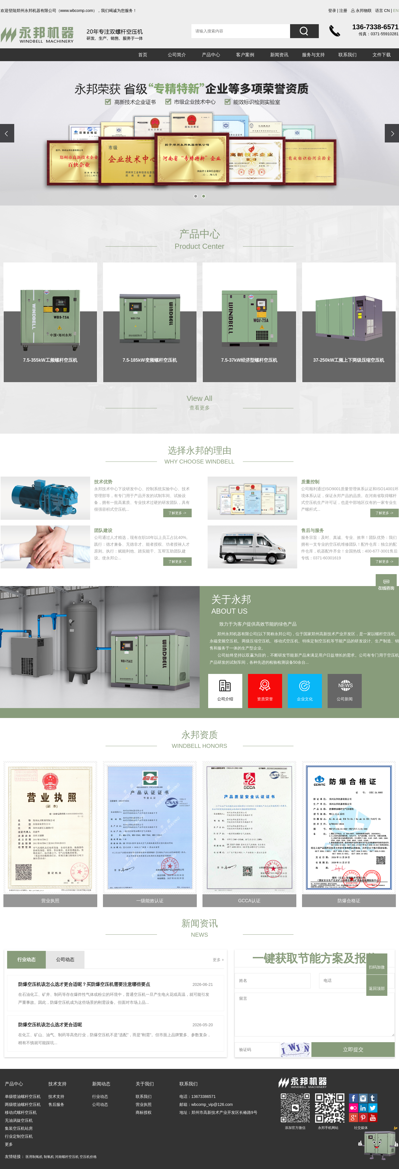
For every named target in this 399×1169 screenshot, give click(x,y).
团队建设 (103, 530)
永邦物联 (361, 10)
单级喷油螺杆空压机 (23, 1096)
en (395, 10)
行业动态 (100, 1096)
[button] (196, 196)
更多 (9, 1144)
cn (387, 10)
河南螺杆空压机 (67, 1157)
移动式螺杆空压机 (21, 1112)
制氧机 (49, 1157)
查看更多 (199, 408)
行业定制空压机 (19, 1136)
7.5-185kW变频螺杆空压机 (150, 360)
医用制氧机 (35, 1157)
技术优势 (103, 481)
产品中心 (211, 54)
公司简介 (177, 54)
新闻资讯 (279, 54)
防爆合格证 (349, 900)
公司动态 (100, 1104)
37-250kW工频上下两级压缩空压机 (348, 360)
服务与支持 (313, 54)
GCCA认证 (249, 900)
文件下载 (382, 54)
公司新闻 (345, 699)
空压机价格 (88, 1157)
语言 (379, 10)
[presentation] (7, 133)
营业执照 (50, 900)
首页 (142, 54)
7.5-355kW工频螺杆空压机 (50, 360)
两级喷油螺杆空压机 (23, 1104)
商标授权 (144, 1112)
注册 (343, 10)
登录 (332, 10)
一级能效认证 (150, 900)
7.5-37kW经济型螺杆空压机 (249, 360)
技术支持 (56, 1096)
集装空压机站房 (19, 1128)
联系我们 (347, 54)
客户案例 (245, 54)
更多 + (218, 959)
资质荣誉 (265, 699)
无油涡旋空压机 (19, 1120)
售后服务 (56, 1104)
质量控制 (310, 481)
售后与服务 (312, 530)
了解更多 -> (177, 513)
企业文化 (305, 699)
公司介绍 (225, 699)
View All (199, 398)
